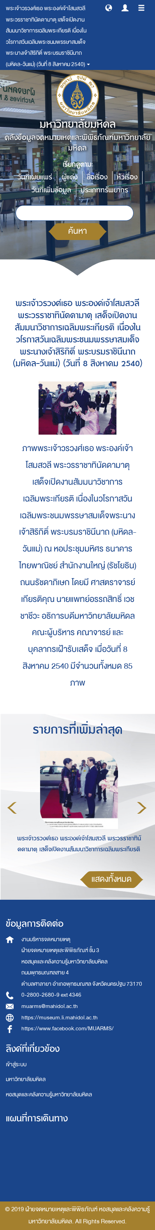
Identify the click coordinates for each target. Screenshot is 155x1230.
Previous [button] (12, 808)
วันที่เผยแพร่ (35, 177)
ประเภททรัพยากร (104, 190)
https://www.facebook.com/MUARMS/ (67, 1028)
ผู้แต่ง (70, 177)
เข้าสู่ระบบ (16, 1064)
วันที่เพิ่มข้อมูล (51, 190)
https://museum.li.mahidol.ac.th (59, 1017)
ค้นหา (77, 231)
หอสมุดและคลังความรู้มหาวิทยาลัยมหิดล (49, 1094)
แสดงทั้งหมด (112, 879)
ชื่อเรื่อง (97, 177)
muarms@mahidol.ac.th (49, 1006)
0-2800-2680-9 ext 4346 (51, 995)
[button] (108, 7)
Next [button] (142, 808)
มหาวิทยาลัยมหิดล (26, 1079)
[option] (77, 806)
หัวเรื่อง (127, 177)
